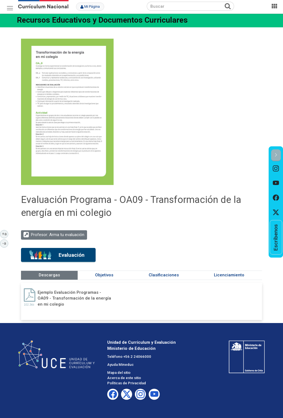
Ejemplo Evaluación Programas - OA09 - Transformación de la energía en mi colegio (74, 298)
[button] (276, 155)
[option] (276, 168)
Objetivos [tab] (104, 275)
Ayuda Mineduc (120, 365)
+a (5, 233)
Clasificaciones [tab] (164, 275)
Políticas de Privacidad (126, 383)
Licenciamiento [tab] (229, 275)
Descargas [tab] (49, 275)
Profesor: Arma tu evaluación (57, 234)
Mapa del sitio (118, 373)
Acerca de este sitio (124, 378)
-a (5, 243)
